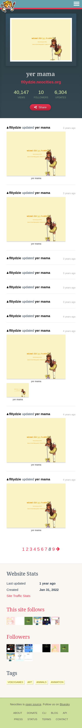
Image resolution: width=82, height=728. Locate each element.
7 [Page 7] (46, 549)
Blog (54, 712)
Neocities (16, 704)
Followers (18, 637)
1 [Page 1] (23, 549)
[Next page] (58, 549)
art (30, 682)
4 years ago (69, 316)
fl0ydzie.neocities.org (41, 82)
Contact (62, 719)
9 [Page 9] (53, 549)
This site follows (25, 609)
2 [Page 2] (27, 549)
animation (57, 682)
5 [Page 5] (38, 549)
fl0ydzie (14, 127)
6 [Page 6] (42, 549)
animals (41, 682)
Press (18, 719)
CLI (44, 712)
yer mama (42, 127)
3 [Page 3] (31, 549)
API (65, 712)
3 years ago (69, 128)
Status (32, 719)
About (17, 712)
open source (33, 704)
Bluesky (65, 704)
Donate (32, 712)
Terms (46, 719)
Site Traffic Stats (18, 596)
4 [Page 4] (34, 549)
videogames (15, 682)
